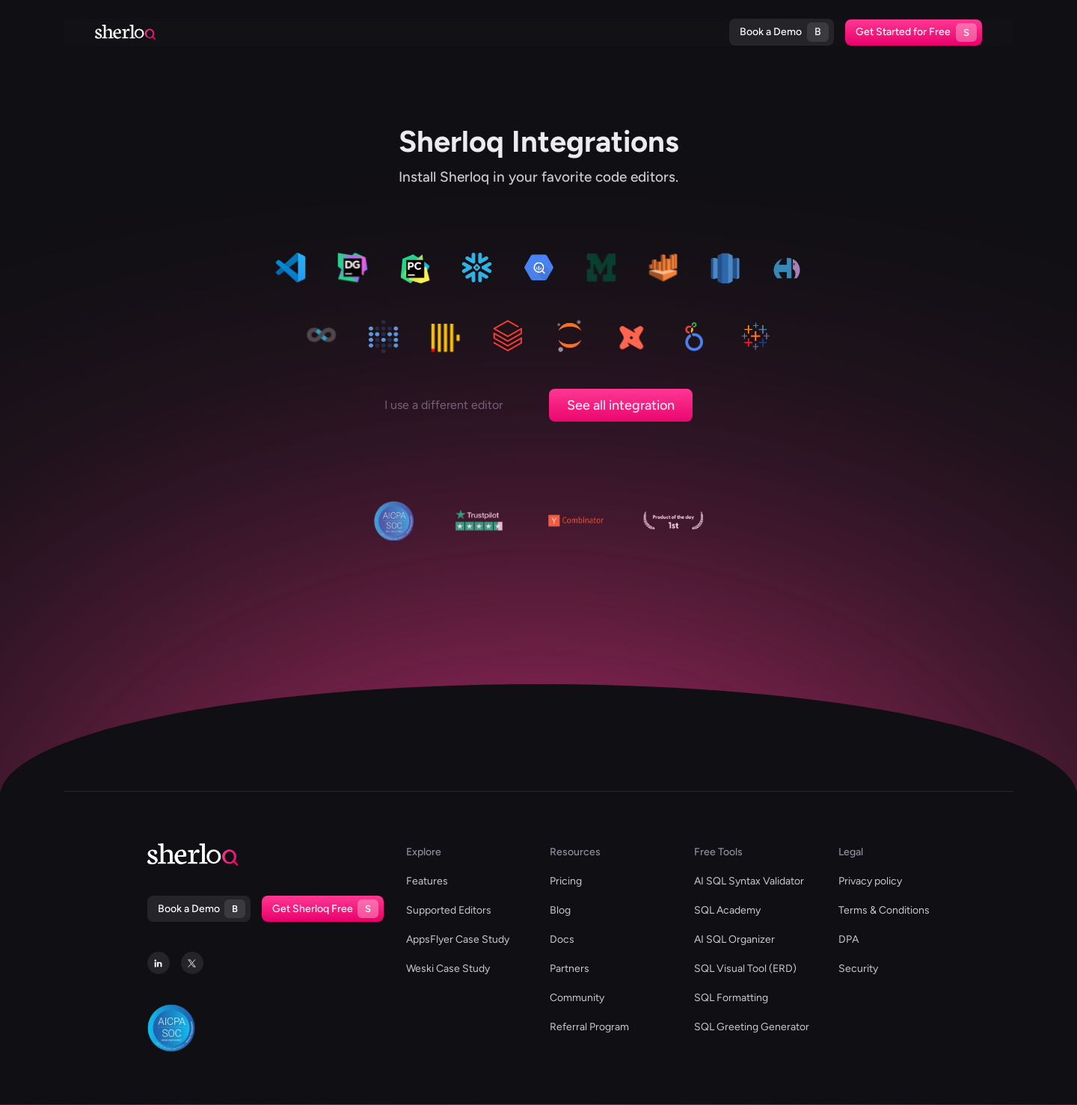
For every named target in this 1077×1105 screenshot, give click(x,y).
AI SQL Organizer (734, 939)
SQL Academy (727, 910)
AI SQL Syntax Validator (749, 881)
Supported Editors (295, 32)
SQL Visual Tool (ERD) (745, 968)
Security (858, 968)
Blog (577, 32)
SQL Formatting (731, 997)
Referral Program (589, 1027)
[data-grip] (352, 271)
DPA (848, 939)
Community (577, 997)
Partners (569, 968)
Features (427, 881)
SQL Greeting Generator (751, 1027)
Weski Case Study (448, 968)
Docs (624, 32)
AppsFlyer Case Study (457, 939)
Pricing (678, 32)
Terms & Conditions (884, 910)
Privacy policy (870, 881)
